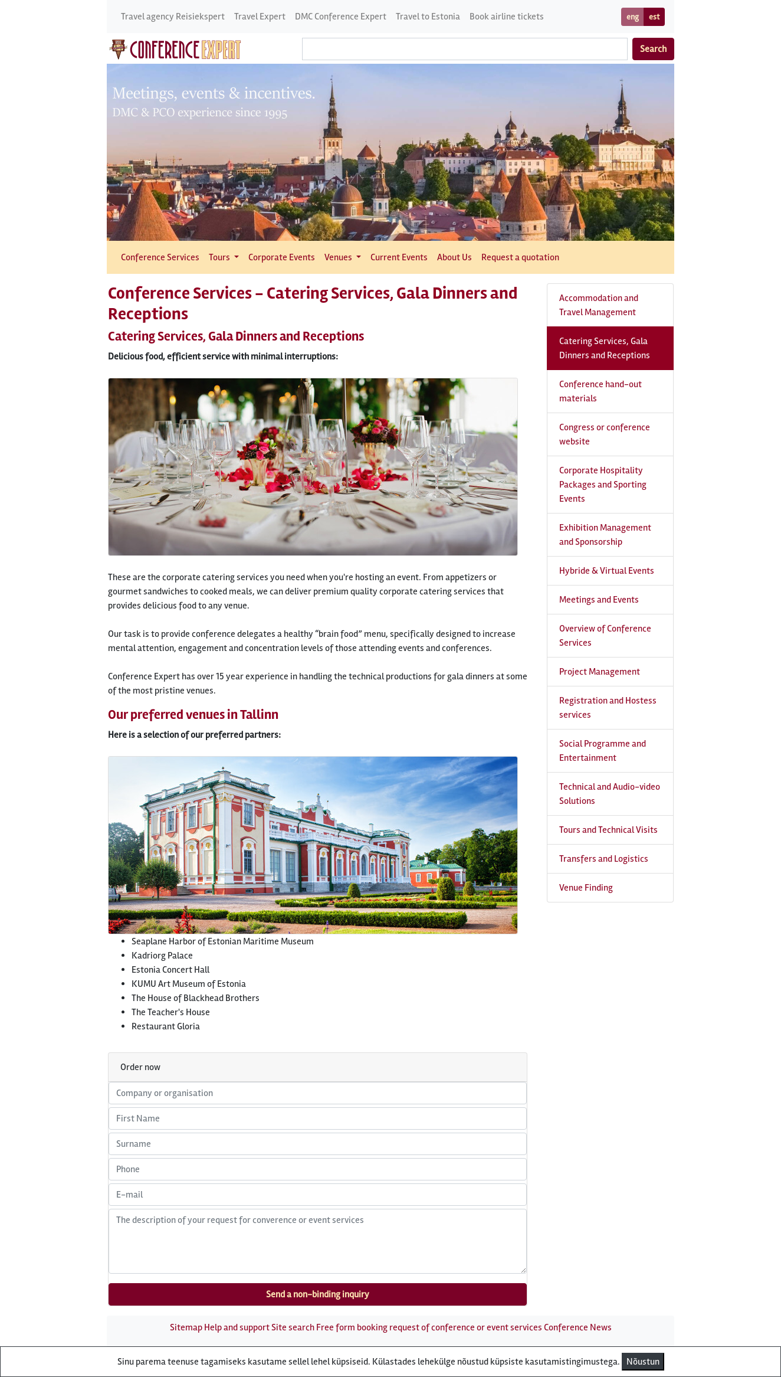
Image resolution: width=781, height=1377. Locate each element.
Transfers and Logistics (603, 859)
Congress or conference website (604, 434)
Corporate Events (281, 257)
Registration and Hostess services (608, 708)
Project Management (599, 672)
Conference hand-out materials (600, 391)
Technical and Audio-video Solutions (609, 794)
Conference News (578, 1327)
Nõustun (642, 1362)
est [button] (654, 17)
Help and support (237, 1327)
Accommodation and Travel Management (598, 305)
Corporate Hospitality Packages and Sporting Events (603, 485)
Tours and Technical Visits (608, 830)
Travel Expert (260, 16)
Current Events (399, 257)
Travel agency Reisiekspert (173, 16)
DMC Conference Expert (340, 16)
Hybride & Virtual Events (606, 571)
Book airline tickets (507, 16)
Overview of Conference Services (605, 636)
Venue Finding (586, 888)
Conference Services (160, 257)
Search (653, 49)
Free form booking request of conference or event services (429, 1327)
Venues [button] (339, 257)
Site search (292, 1327)
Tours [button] (220, 257)
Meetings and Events (599, 600)
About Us (454, 257)
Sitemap (186, 1327)
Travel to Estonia (428, 16)
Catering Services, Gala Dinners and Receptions (604, 348)
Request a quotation (520, 257)
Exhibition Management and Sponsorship (605, 535)
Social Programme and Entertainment (602, 751)
